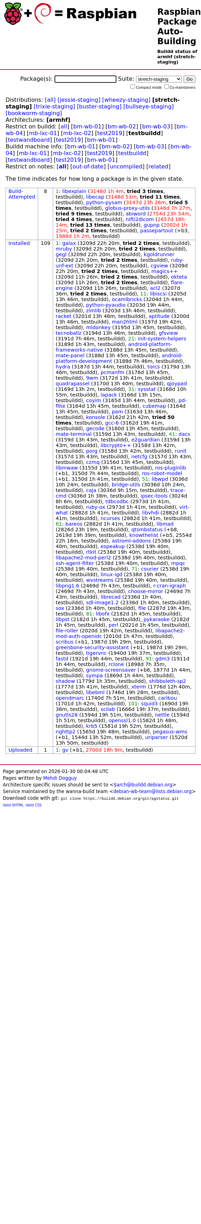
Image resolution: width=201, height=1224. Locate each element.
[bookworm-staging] (34, 113)
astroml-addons (131, 541)
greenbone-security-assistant (92, 647)
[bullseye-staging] (148, 106)
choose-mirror (145, 591)
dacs (184, 434)
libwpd (160, 479)
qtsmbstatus (147, 529)
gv (65, 750)
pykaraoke (156, 619)
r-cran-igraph (169, 585)
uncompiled (126, 166)
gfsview (168, 333)
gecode (95, 428)
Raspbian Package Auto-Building (179, 26)
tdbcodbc (117, 501)
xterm (138, 687)
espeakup (113, 546)
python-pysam (104, 202)
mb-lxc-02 (77, 133)
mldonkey (98, 327)
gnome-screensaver (111, 670)
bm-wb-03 (156, 126)
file (142, 608)
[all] (50, 100)
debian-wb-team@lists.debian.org (152, 791)
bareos (73, 524)
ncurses (110, 518)
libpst (62, 619)
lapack (109, 395)
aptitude (159, 316)
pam (117, 411)
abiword (136, 214)
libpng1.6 (67, 585)
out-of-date (88, 166)
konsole (95, 417)
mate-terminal (74, 434)
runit (181, 451)
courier (150, 569)
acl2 (155, 288)
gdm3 (162, 658)
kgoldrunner (159, 254)
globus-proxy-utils (127, 208)
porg (92, 451)
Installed (19, 243)
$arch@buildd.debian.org (143, 784)
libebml (95, 692)
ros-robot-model (162, 473)
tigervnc (96, 653)
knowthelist (143, 535)
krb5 (92, 726)
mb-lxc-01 (43, 133)
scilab (108, 709)
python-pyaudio (105, 305)
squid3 (149, 703)
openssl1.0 (122, 720)
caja (91, 490)
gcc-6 (112, 423)
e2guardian (145, 440)
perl (114, 625)
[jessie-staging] (78, 100)
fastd (62, 658)
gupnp (152, 225)
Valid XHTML (13, 805)
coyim (93, 400)
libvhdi (150, 512)
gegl (61, 254)
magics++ (164, 271)
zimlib (93, 310)
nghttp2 (66, 731)
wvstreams (99, 580)
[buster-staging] (99, 106)
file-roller (67, 630)
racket (63, 316)
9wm (92, 378)
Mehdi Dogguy (60, 778)
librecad (111, 597)
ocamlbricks (127, 299)
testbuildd (132, 153)
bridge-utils (126, 484)
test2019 (109, 133)
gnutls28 (67, 715)
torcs (154, 367)
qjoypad (177, 383)
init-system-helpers (162, 338)
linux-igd (111, 574)
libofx (103, 614)
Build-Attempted (21, 194)
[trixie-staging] (54, 106)
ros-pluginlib (170, 468)
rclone (116, 664)
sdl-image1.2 (102, 602)
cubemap (154, 406)
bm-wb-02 (122, 126)
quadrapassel (72, 383)
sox (60, 608)
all (63, 126)
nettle (162, 715)
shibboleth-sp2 (167, 681)
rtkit (91, 552)
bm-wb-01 (87, 126)
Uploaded (20, 750)
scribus (64, 642)
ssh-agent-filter (75, 563)
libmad (165, 524)
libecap (95, 197)
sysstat (147, 389)
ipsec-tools (154, 496)
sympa (94, 675)
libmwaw (67, 468)
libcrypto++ (116, 445)
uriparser (156, 737)
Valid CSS (34, 805)
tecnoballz (68, 333)
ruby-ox (95, 507)
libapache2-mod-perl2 (83, 557)
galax (69, 243)
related (158, 166)
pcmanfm (112, 372)
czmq (93, 462)
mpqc (178, 563)
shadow (65, 681)
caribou (167, 698)
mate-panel (70, 355)
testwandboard (29, 140)
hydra (63, 367)
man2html (125, 322)
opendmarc (70, 698)
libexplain (74, 191)
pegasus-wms (170, 731)
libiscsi (158, 294)
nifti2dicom (140, 219)
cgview (159, 265)
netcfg (139, 456)
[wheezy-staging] (126, 100)
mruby (64, 249)
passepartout (156, 230)
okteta (179, 277)
